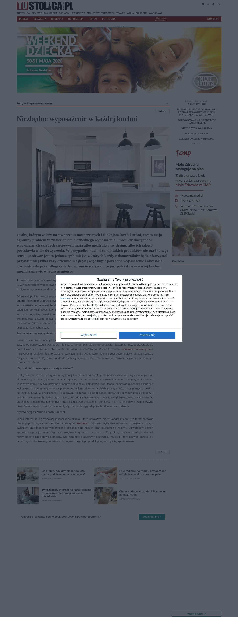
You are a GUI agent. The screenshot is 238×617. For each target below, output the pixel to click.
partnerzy (65, 298)
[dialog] (119, 309)
